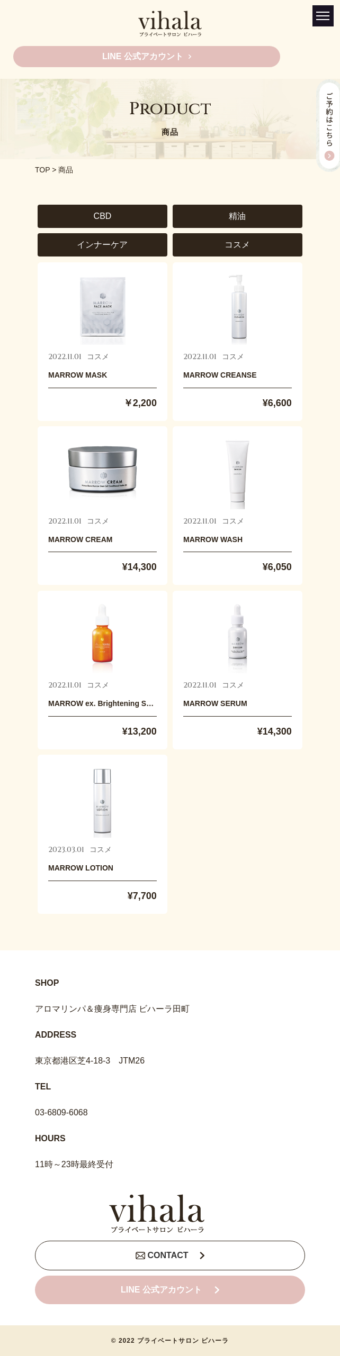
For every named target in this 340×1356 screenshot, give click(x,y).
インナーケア (102, 244)
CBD (103, 216)
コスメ (237, 244)
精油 (237, 216)
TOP (42, 170)
